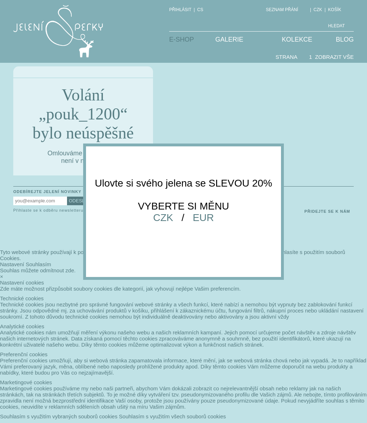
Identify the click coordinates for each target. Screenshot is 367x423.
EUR (203, 217)
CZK (163, 217)
